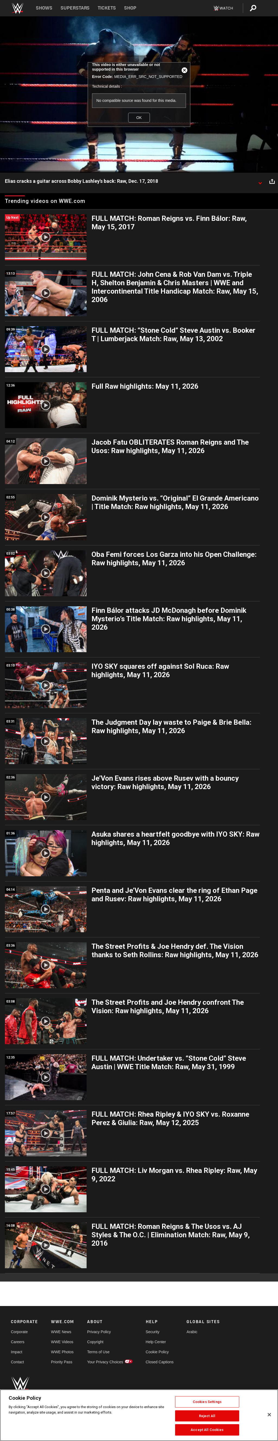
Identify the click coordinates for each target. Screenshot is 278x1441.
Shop (130, 8)
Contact (17, 1362)
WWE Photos (62, 1352)
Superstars (75, 8)
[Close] (269, 1415)
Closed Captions (160, 1362)
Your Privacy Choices (105, 1362)
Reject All (207, 1416)
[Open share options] (272, 181)
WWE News (61, 1332)
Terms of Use (98, 1352)
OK (139, 117)
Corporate (19, 1332)
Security (153, 1332)
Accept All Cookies (207, 1430)
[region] (139, 1415)
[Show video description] (260, 181)
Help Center (156, 1342)
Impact (16, 1352)
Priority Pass (61, 1362)
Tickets (107, 8)
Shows (44, 8)
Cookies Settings (207, 1402)
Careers (17, 1342)
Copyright (95, 1342)
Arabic (192, 1332)
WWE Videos (62, 1342)
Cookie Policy (157, 1352)
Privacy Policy (99, 1332)
